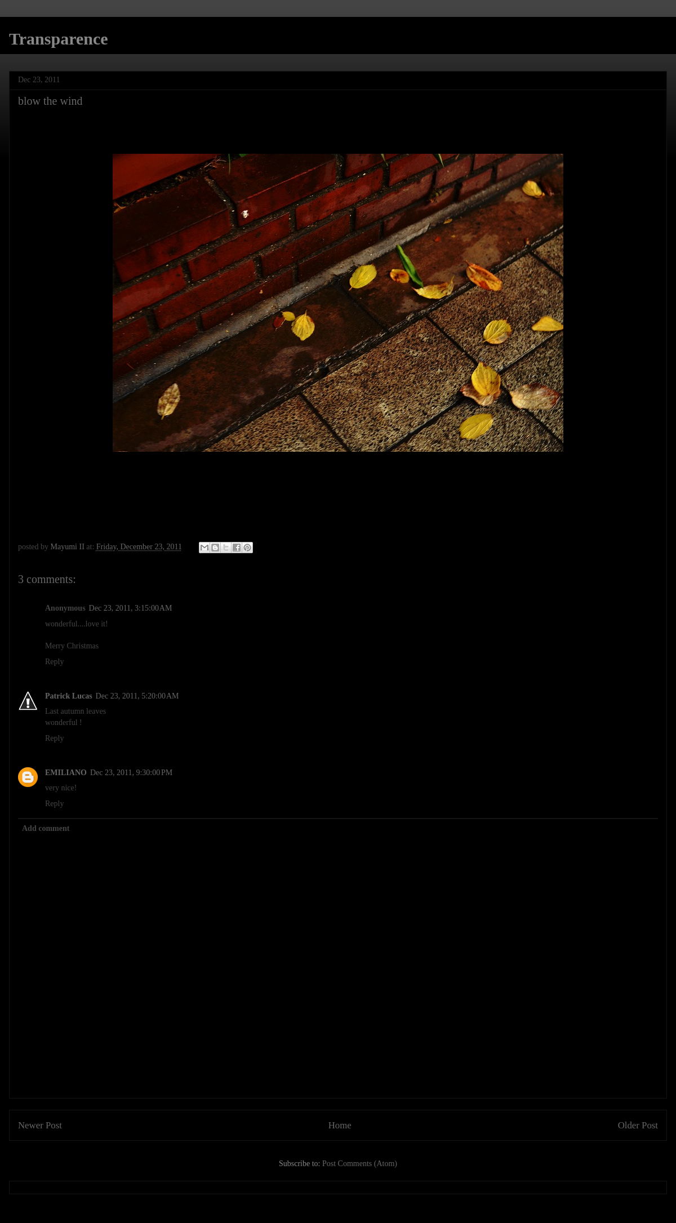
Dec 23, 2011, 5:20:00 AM (137, 696)
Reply (54, 661)
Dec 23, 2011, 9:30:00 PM (131, 772)
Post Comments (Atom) (359, 1163)
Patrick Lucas (68, 696)
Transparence (58, 38)
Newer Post (40, 1125)
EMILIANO (66, 772)
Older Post (638, 1125)
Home (340, 1125)
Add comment (45, 828)
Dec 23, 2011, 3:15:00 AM (130, 608)
